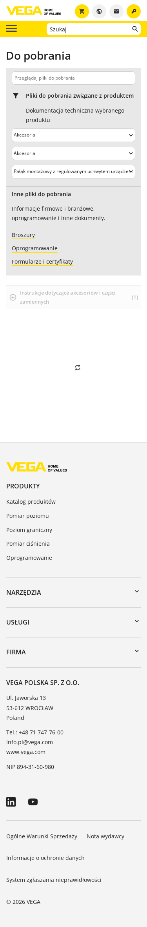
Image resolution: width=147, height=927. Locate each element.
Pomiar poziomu (27, 515)
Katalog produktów (31, 501)
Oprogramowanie (29, 557)
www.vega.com (25, 752)
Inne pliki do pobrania (41, 194)
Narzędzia (23, 592)
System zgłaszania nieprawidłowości (54, 879)
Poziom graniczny (29, 530)
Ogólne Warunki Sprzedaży (41, 836)
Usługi (17, 622)
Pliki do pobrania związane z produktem (80, 95)
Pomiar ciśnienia (28, 543)
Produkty (23, 486)
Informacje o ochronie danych (45, 857)
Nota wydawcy (105, 836)
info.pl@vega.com (29, 742)
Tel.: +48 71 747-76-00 (35, 732)
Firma (16, 652)
